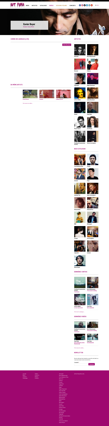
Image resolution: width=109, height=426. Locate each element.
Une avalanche (90, 307)
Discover (61, 379)
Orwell (60, 404)
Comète (41, 99)
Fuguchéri (61, 384)
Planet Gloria (62, 407)
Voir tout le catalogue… (79, 311)
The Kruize (76, 292)
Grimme (61, 385)
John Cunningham (63, 394)
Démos (36, 376)
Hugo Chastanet (63, 389)
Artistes (34, 5)
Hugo (60, 387)
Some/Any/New (28, 27)
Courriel (76, 362)
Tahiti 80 (61, 414)
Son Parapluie (62, 411)
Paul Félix (61, 405)
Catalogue (43, 5)
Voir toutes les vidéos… (28, 103)
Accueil (24, 373)
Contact (37, 378)
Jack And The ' (62, 390)
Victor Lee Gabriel (63, 420)
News (27, 5)
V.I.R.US (61, 419)
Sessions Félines (61, 5)
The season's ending (92, 290)
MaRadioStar (62, 399)
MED (60, 400)
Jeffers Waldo (62, 392)
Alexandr (61, 373)
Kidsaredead (62, 397)
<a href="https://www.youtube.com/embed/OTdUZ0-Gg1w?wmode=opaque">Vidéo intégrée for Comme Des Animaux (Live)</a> (41, 64)
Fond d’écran (26, 99)
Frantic (60, 382)
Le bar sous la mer (78, 307)
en (97, 5)
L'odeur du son (59, 99)
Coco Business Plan (63, 377)
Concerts (72, 5)
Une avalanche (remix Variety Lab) (79, 343)
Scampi (61, 409)
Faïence (61, 380)
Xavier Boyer (62, 422)
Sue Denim (61, 412)
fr (95, 5)
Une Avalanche (90, 342)
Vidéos (51, 5)
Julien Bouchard (66, 45)
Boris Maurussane (63, 375)
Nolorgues (61, 402)
